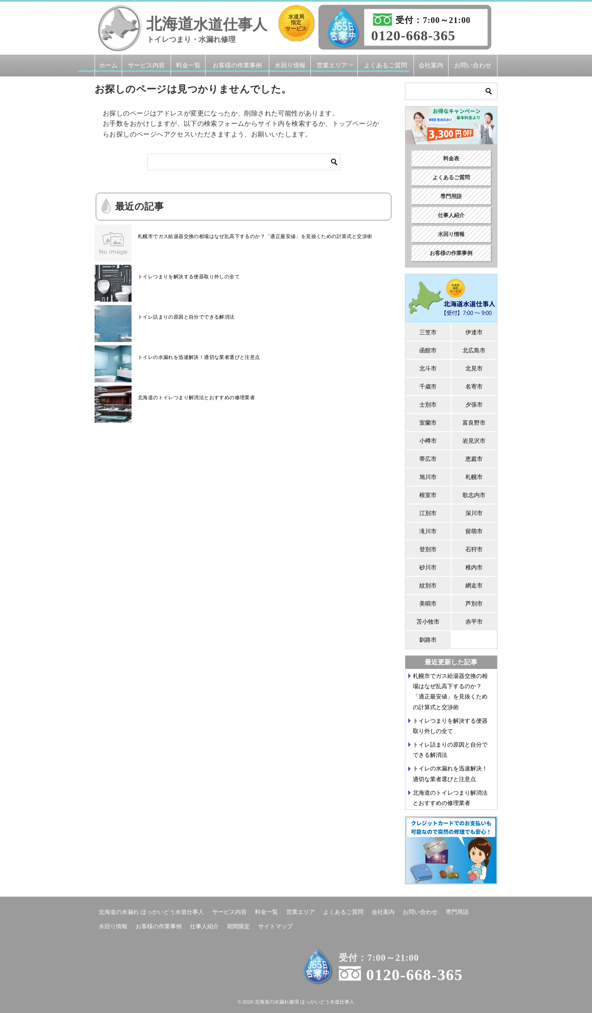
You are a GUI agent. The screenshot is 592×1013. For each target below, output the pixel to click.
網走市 (474, 585)
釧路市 (428, 639)
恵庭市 (474, 459)
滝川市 (428, 531)
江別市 (428, 513)
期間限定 (238, 926)
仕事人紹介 (451, 215)
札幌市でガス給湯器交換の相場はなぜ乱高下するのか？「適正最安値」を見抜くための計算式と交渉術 (255, 236)
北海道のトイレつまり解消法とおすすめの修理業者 (196, 397)
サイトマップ (275, 926)
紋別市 (428, 585)
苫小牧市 (427, 621)
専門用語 (451, 196)
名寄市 (474, 386)
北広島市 (474, 350)
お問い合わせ (472, 65)
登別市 (428, 549)
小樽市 (428, 440)
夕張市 (474, 404)
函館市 (428, 350)
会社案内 (431, 65)
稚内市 (474, 567)
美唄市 (428, 603)
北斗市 (428, 368)
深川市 (474, 513)
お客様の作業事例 (237, 65)
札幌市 (474, 477)
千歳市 (428, 386)
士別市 (428, 404)
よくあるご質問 (385, 65)
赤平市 (474, 621)
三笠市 (428, 332)
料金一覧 (188, 65)
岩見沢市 (474, 440)
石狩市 (474, 549)
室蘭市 (428, 422)
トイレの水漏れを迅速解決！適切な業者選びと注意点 (199, 357)
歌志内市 (474, 495)
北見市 (474, 368)
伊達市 (474, 332)
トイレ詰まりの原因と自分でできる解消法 (186, 317)
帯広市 (428, 459)
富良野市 (474, 422)
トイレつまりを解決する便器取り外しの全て (189, 277)
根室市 (428, 495)
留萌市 (474, 531)
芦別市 (474, 603)
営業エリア (332, 65)
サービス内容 (146, 65)
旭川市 (428, 477)
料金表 (451, 158)
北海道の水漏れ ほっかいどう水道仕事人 (151, 912)
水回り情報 (290, 65)
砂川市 (428, 567)
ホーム (108, 65)
